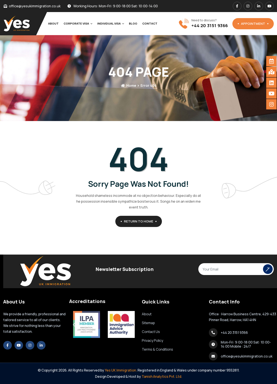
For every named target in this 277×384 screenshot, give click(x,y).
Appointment (254, 23)
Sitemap (148, 322)
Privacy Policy (152, 340)
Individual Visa (109, 23)
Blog (133, 23)
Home (128, 85)
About (53, 23)
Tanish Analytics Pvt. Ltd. (162, 376)
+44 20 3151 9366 (209, 25)
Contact (149, 23)
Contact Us (151, 331)
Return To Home (140, 221)
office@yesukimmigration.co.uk (246, 356)
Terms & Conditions (157, 349)
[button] (74, 324)
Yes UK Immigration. (121, 370)
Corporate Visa (76, 23)
